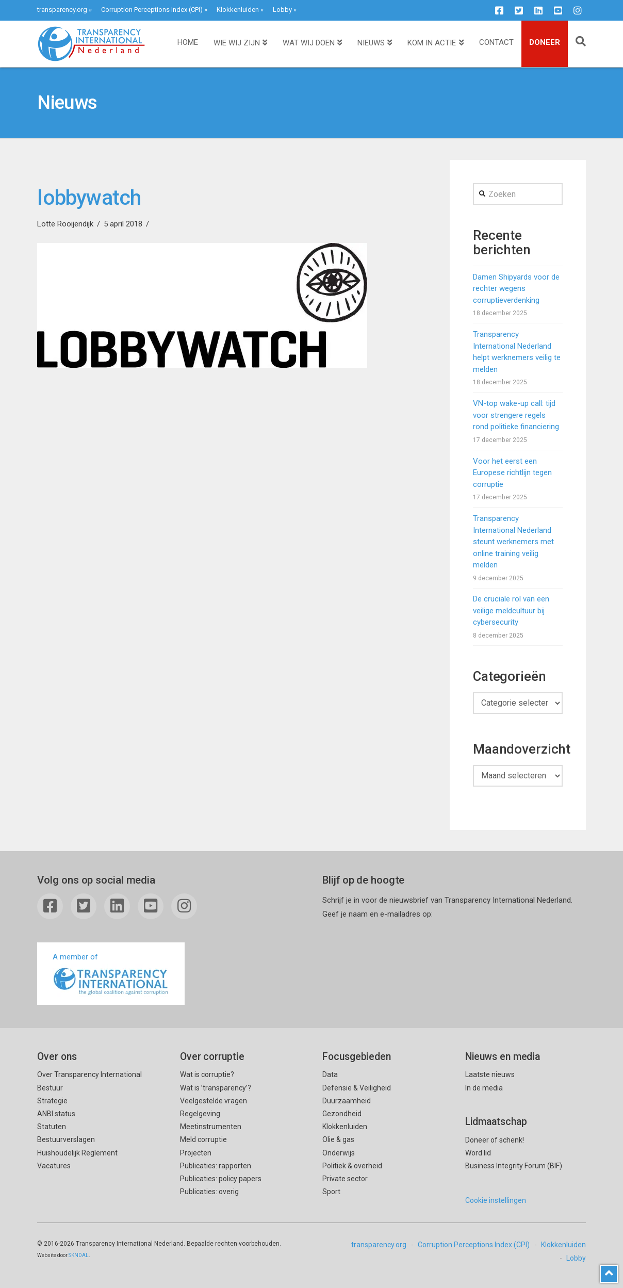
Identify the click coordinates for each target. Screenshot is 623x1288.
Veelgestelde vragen (213, 1101)
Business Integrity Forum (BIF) (513, 1166)
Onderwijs (338, 1153)
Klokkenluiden (238, 9)
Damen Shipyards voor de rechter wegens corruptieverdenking (516, 288)
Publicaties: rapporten (215, 1166)
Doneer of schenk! (494, 1140)
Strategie (52, 1101)
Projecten (195, 1153)
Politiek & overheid (352, 1166)
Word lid (478, 1153)
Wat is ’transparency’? (215, 1088)
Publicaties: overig (209, 1191)
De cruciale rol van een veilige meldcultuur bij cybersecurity (511, 610)
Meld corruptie (203, 1139)
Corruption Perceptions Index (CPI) (152, 9)
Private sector (345, 1179)
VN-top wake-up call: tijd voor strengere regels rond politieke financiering (516, 415)
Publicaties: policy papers (220, 1179)
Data (330, 1074)
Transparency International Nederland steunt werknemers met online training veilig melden (513, 541)
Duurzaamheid (346, 1101)
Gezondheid (342, 1114)
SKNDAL (79, 1255)
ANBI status (56, 1114)
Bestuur (50, 1088)
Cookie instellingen (495, 1200)
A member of (111, 974)
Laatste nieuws (490, 1074)
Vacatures (54, 1166)
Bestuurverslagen (66, 1139)
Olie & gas (338, 1139)
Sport (331, 1191)
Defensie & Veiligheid (356, 1088)
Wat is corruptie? (207, 1074)
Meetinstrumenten (210, 1126)
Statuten (51, 1126)
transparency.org (62, 9)
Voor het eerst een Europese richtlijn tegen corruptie (512, 472)
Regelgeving (200, 1114)
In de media (484, 1088)
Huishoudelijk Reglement (77, 1153)
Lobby (282, 9)
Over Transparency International (89, 1074)
